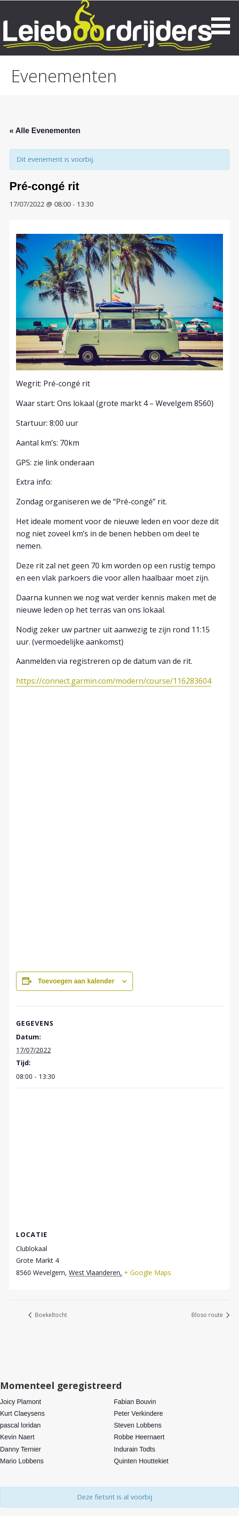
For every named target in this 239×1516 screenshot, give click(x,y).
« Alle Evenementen (45, 131)
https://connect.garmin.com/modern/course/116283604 (113, 681)
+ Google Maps (147, 1272)
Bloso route (207, 1315)
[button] (224, 18)
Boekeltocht (50, 1315)
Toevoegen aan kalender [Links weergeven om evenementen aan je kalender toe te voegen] (76, 981)
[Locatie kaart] (119, 1156)
